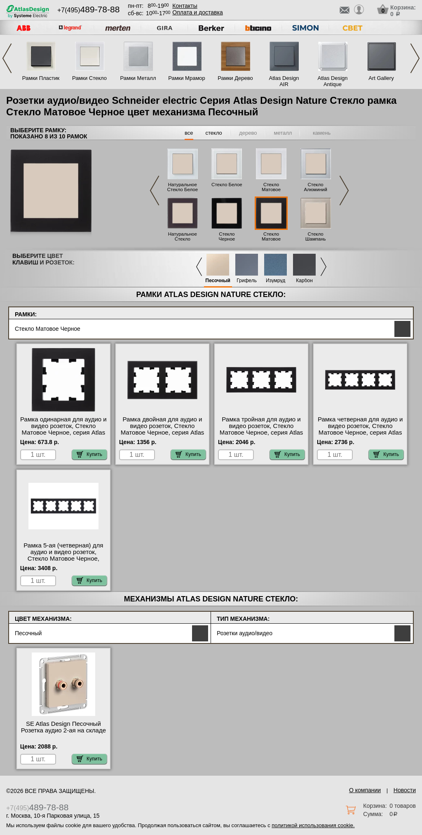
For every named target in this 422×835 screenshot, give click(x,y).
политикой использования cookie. (313, 825)
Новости (405, 790)
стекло (214, 133)
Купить (89, 454)
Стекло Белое (226, 184)
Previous (7, 58)
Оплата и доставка (197, 12)
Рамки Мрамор (186, 78)
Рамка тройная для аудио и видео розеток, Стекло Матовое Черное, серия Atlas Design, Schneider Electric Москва (261, 432)
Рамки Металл (138, 78)
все (189, 133)
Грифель (247, 280)
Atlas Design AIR (284, 81)
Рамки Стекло (89, 78)
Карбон (304, 280)
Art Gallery (381, 78)
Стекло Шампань (315, 236)
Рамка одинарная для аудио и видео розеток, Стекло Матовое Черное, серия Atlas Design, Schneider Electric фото (63, 432)
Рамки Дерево (235, 78)
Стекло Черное (227, 236)
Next (415, 58)
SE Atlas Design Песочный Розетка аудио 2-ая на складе (63, 727)
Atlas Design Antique (333, 81)
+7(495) (88, 10)
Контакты (184, 5)
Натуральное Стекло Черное (182, 239)
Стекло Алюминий (315, 187)
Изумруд (275, 280)
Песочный (217, 280)
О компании (365, 790)
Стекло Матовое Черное (271, 239)
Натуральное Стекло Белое (182, 187)
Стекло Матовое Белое (271, 189)
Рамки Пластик (41, 78)
